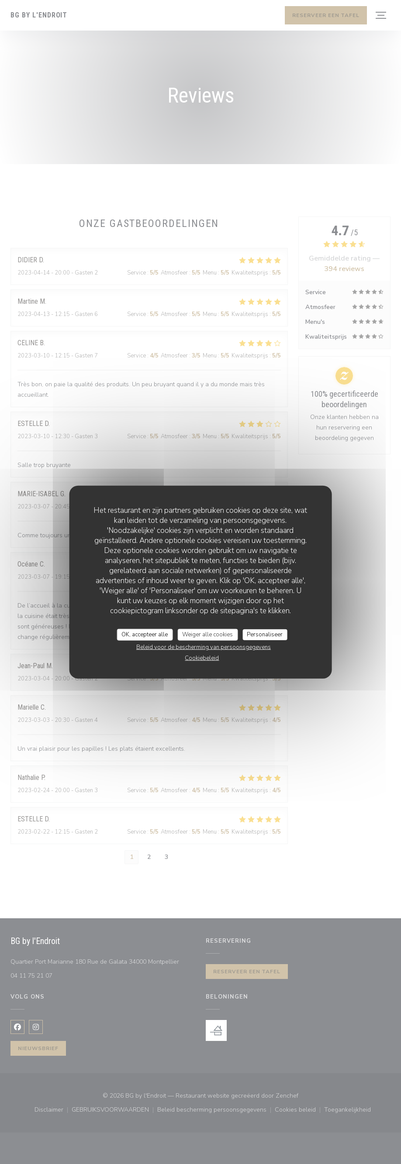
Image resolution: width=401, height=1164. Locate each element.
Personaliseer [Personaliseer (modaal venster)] (265, 634)
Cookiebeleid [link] (202, 658)
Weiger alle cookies (207, 634)
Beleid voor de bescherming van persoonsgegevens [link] (203, 647)
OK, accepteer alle (144, 634)
